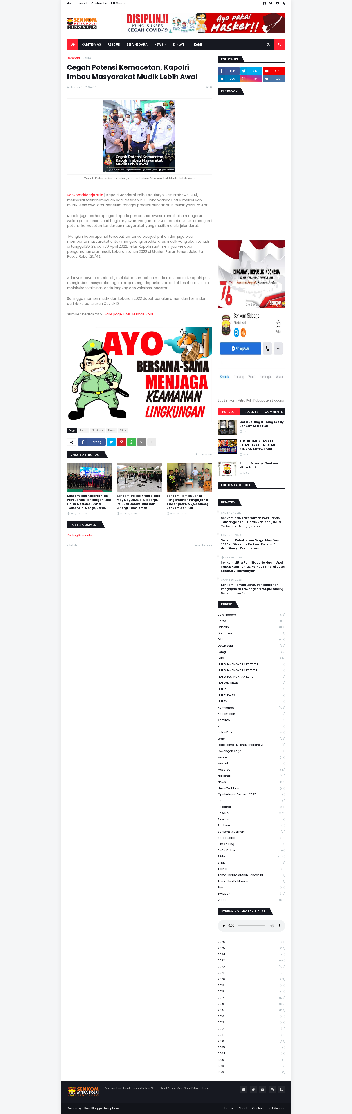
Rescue (251, 813)
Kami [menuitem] (198, 44)
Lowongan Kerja (251, 751)
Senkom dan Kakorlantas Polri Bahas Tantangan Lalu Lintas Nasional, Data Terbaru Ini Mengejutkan (89, 502)
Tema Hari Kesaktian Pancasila (251, 875)
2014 (251, 1016)
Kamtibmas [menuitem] (91, 44)
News (111, 430)
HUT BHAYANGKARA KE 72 (251, 677)
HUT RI (251, 689)
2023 (251, 960)
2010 (251, 1041)
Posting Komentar (80, 535)
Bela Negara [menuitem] (137, 44)
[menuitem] (72, 44)
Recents (251, 412)
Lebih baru (77, 545)
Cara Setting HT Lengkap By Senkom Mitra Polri (262, 424)
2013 (251, 1022)
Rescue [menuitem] (114, 44)
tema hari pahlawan (251, 881)
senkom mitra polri (251, 832)
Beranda (73, 58)
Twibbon (251, 894)
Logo (251, 739)
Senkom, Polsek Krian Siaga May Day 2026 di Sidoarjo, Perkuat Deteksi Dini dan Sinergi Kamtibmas (138, 502)
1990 (251, 1060)
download (251, 646)
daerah (251, 627)
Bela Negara (251, 614)
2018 (251, 991)
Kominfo (251, 720)
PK (251, 801)
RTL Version (118, 3)
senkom (251, 825)
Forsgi (251, 652)
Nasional (97, 430)
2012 (251, 1029)
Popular (229, 412)
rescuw (251, 819)
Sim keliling (251, 844)
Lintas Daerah (251, 732)
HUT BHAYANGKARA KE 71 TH (251, 670)
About (83, 3)
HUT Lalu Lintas (251, 683)
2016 (251, 1004)
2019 (251, 985)
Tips (251, 887)
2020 (251, 979)
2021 (251, 973)
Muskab (251, 763)
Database (251, 633)
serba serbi (251, 838)
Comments (274, 412)
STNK (251, 863)
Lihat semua (203, 454)
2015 (251, 1010)
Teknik (251, 869)
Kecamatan (251, 714)
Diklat (251, 639)
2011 (251, 1035)
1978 (251, 1066)
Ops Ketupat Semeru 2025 (251, 794)
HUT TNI (251, 701)
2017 (251, 998)
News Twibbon (251, 788)
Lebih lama (202, 545)
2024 (251, 954)
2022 (251, 967)
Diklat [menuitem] (178, 44)
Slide (123, 430)
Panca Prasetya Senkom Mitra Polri (259, 465)
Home (71, 3)
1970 (251, 1072)
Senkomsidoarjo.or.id (85, 195)
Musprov (251, 770)
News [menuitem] (158, 44)
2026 (251, 942)
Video (251, 900)
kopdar (251, 726)
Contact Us (99, 3)
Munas (251, 757)
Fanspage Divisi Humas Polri (128, 314)
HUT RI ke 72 (251, 695)
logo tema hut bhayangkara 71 (251, 745)
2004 (251, 1053)
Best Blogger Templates (101, 1108)
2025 (251, 948)
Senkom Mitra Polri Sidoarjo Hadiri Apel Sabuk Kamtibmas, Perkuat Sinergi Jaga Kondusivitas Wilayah (253, 567)
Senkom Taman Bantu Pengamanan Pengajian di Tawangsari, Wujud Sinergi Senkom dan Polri (188, 502)
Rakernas (251, 807)
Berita (87, 58)
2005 (251, 1047)
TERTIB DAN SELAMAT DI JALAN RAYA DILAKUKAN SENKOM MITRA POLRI (257, 445)
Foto (251, 658)
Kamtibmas (251, 708)
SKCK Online (251, 850)
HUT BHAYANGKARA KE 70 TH (251, 664)
